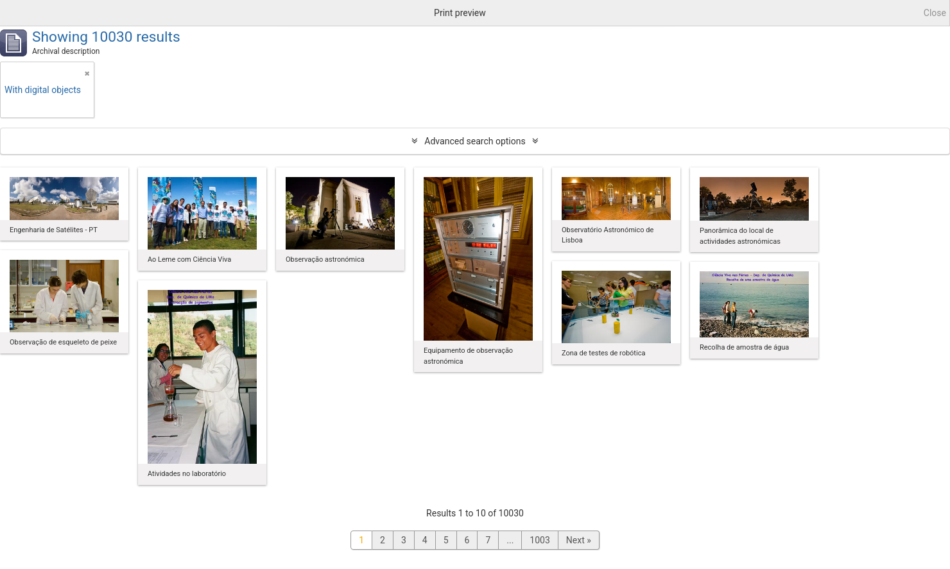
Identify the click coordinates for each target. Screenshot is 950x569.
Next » (578, 540)
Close (935, 13)
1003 (539, 540)
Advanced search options (474, 141)
